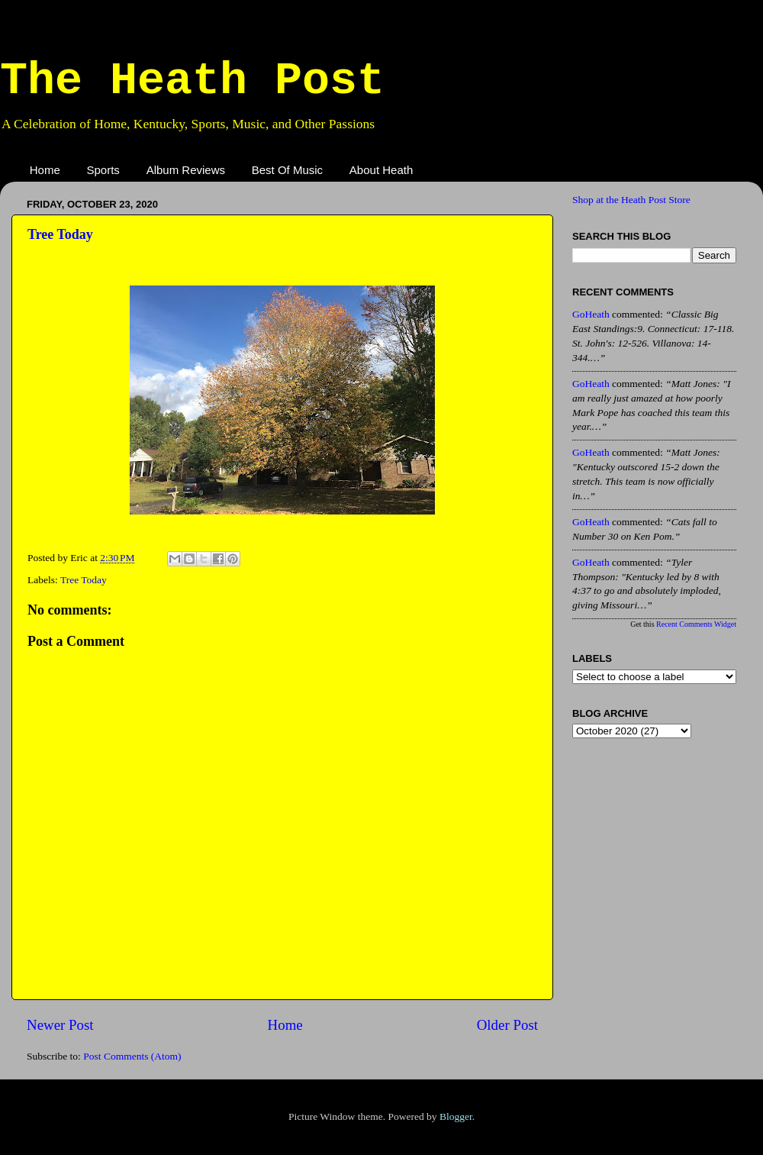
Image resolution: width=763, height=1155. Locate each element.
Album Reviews (185, 169)
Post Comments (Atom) (132, 1056)
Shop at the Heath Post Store (631, 199)
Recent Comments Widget (696, 624)
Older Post (507, 1025)
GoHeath (591, 314)
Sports (103, 169)
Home (45, 169)
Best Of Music (287, 169)
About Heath (381, 169)
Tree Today (60, 234)
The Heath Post (192, 81)
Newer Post (60, 1025)
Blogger (455, 1116)
